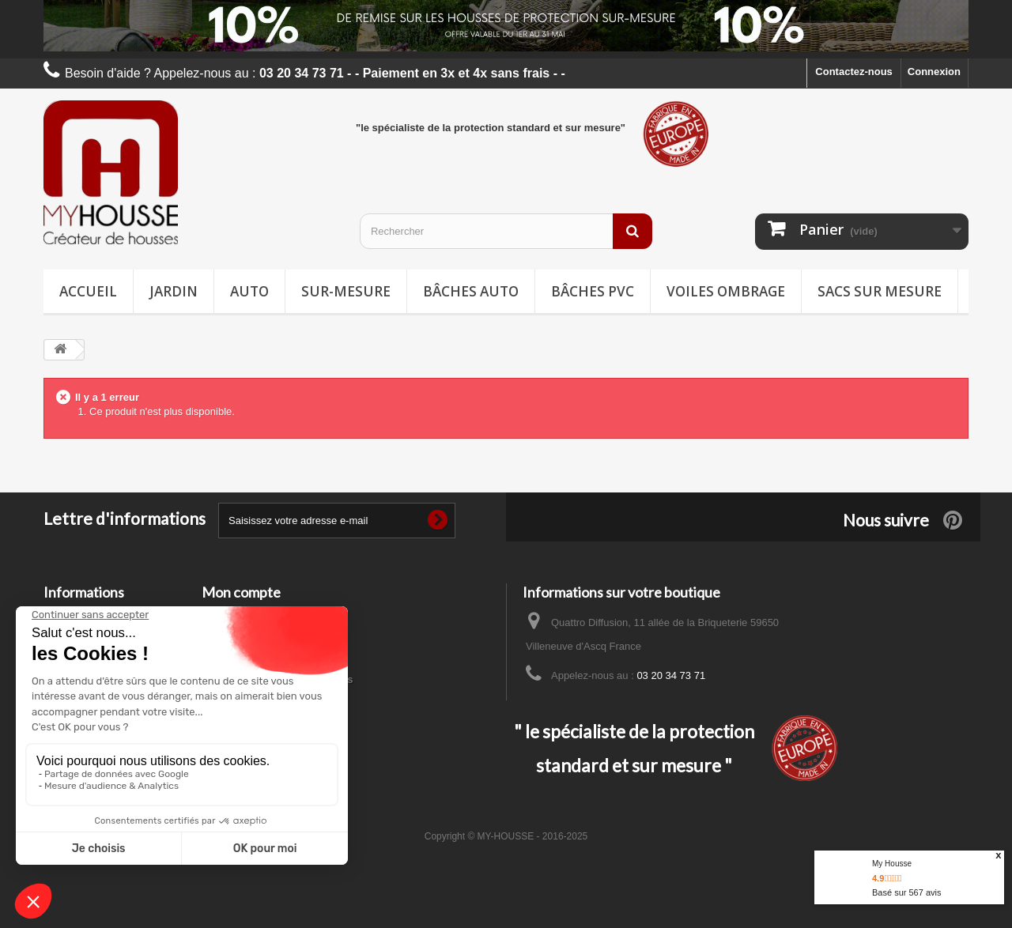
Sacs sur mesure (880, 291)
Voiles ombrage (725, 291)
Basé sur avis (906, 892)
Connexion (934, 71)
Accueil (88, 291)
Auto (249, 291)
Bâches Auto (471, 291)
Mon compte (241, 592)
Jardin (173, 291)
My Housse (892, 863)
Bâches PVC (592, 291)
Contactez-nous (854, 71)
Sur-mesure (346, 291)
